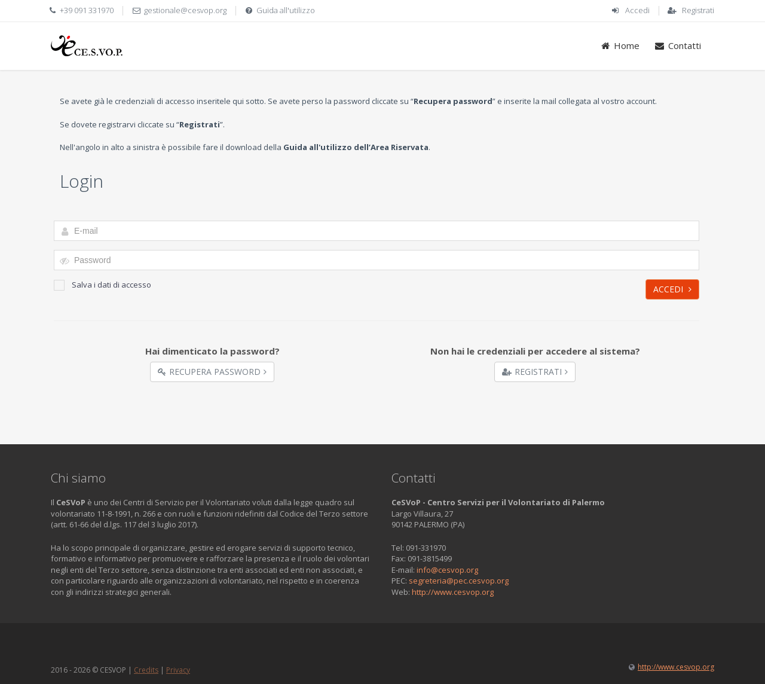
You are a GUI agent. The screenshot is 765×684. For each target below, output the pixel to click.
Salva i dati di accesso (102, 285)
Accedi (637, 10)
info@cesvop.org (447, 569)
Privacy (178, 670)
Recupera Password (212, 371)
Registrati (698, 10)
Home (620, 45)
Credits (146, 670)
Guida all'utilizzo (285, 10)
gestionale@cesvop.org (185, 10)
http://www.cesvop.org (453, 592)
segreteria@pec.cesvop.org (459, 580)
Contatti (677, 45)
